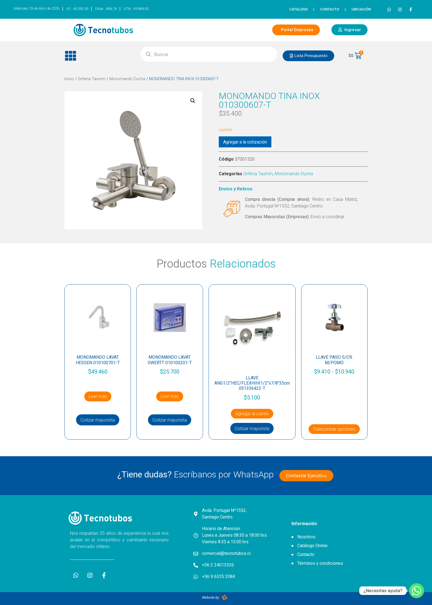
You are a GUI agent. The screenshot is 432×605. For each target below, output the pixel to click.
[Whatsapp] (416, 590)
